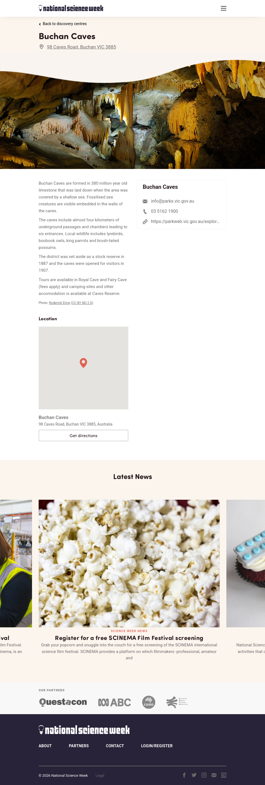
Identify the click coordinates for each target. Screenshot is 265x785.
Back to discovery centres (63, 24)
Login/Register (157, 741)
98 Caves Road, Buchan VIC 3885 (81, 47)
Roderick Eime (59, 303)
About (45, 741)
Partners (79, 741)
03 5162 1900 (164, 211)
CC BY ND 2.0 (82, 303)
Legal (100, 770)
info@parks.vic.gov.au (172, 201)
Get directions (83, 435)
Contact (115, 741)
